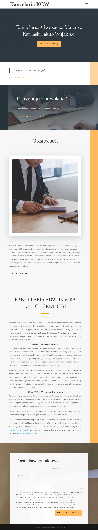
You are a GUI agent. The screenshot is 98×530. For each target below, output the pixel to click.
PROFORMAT (60, 527)
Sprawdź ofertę (49, 44)
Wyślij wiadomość (76, 513)
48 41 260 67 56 (44, 426)
